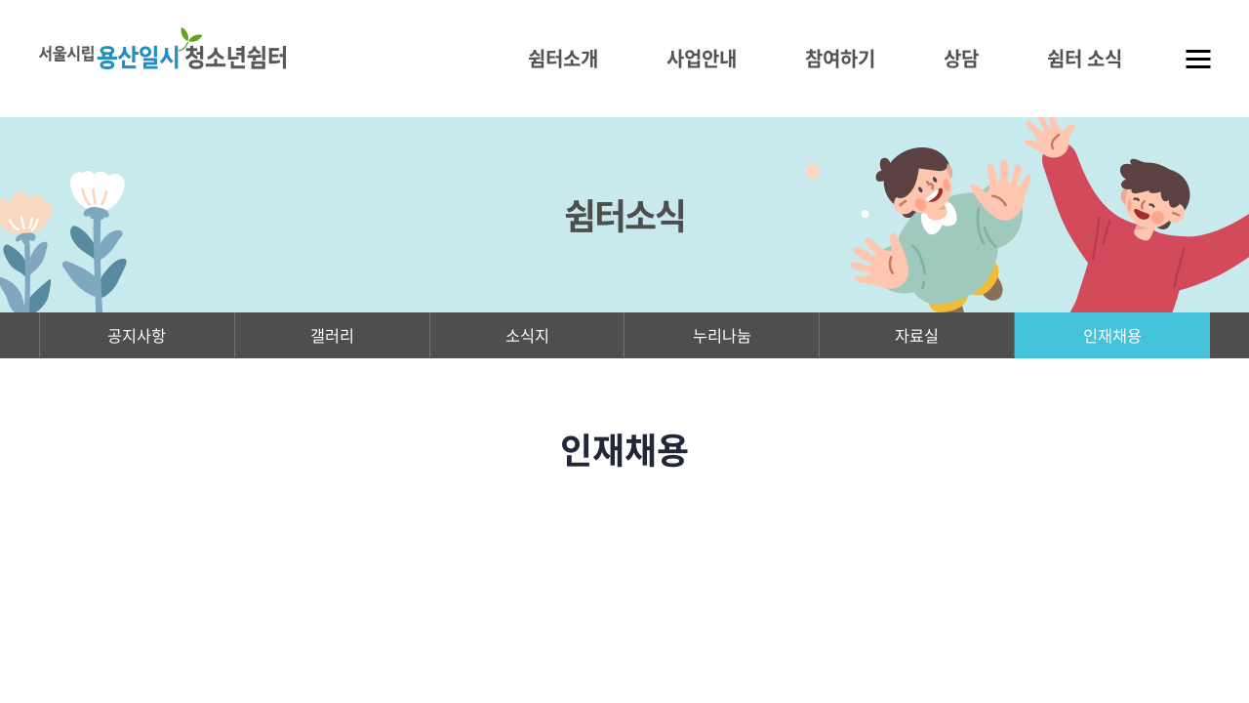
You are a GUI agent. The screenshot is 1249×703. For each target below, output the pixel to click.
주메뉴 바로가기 (0, 0)
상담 (961, 58)
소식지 (527, 338)
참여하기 (840, 58)
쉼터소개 (563, 58)
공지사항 (136, 338)
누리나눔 (722, 338)
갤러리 (332, 338)
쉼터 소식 (1084, 58)
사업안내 (701, 58)
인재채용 (1112, 338)
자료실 (917, 338)
